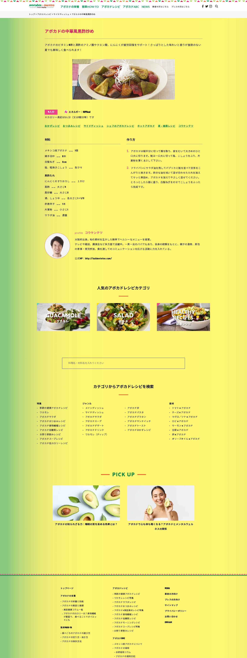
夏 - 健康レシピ (166, 126)
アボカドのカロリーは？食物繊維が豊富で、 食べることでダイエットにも (80, 617)
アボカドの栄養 (68, 596)
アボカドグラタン (136, 417)
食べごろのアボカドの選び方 (76, 633)
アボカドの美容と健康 (73, 606)
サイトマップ (171, 605)
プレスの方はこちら (180, 7)
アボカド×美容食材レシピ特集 (129, 610)
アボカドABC (119, 639)
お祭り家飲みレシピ (50, 435)
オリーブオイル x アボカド (186, 439)
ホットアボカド (146, 126)
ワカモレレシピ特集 (124, 598)
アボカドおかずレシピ (139, 430)
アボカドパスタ (135, 412)
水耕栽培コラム (123, 652)
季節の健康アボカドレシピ (54, 408)
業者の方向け (171, 594)
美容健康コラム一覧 (73, 610)
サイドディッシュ (93, 126)
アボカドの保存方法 (72, 642)
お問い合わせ (171, 617)
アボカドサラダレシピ (125, 602)
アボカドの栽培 (121, 648)
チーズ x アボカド (181, 412)
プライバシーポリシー (176, 611)
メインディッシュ (94, 408)
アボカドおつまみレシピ (52, 421)
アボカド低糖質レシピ (51, 430)
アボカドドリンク (94, 430)
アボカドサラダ (48, 417)
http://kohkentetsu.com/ (98, 259)
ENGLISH (168, 622)
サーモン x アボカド (182, 426)
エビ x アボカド (180, 421)
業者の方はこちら (160, 7)
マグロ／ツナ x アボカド (185, 417)
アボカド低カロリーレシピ (54, 443)
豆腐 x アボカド (180, 430)
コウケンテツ (185, 126)
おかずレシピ (52, 126)
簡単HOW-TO (66, 628)
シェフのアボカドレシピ (120, 126)
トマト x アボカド (181, 408)
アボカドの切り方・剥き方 (75, 637)
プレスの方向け (172, 600)
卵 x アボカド (179, 435)
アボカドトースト (136, 426)
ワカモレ (44, 412)
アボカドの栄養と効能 (73, 602)
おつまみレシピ (71, 126)
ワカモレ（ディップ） (97, 435)
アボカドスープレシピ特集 (127, 627)
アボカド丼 (133, 408)
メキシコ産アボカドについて (128, 644)
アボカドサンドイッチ (139, 421)
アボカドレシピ (120, 588)
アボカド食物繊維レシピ (52, 426)
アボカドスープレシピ (51, 439)
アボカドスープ (93, 421)
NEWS (167, 588)
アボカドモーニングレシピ (127, 623)
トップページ (67, 588)
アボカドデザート (94, 426)
